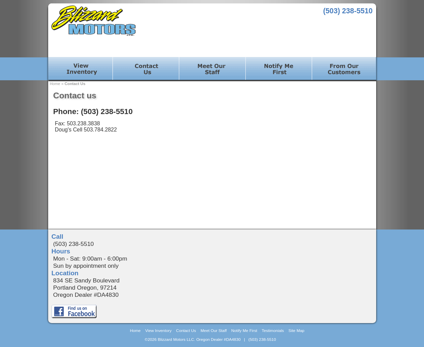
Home (55, 84)
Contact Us (75, 84)
